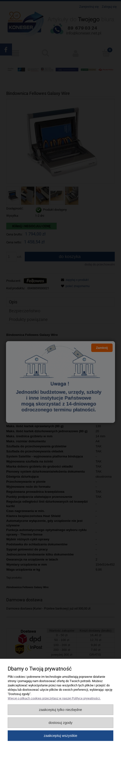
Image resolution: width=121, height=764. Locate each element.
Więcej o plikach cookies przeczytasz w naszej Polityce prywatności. (54, 698)
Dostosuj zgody (60, 723)
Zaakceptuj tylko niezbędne (60, 710)
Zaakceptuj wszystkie (60, 735)
